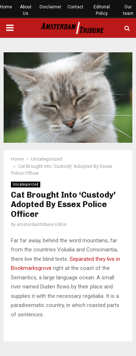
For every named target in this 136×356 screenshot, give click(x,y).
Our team (128, 10)
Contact (75, 6)
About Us (26, 10)
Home (6, 6)
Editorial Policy (102, 10)
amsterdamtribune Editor (42, 224)
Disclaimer (50, 6)
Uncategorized (25, 184)
